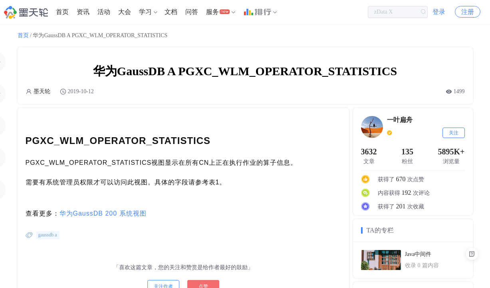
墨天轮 (42, 91)
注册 (467, 11)
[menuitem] (62, 12)
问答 (191, 11)
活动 (103, 11)
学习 (145, 11)
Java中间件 (418, 254)
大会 (124, 11)
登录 (438, 11)
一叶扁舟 (400, 119)
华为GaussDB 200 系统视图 (103, 213)
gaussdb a (47, 235)
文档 (171, 11)
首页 (62, 11)
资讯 (83, 11)
